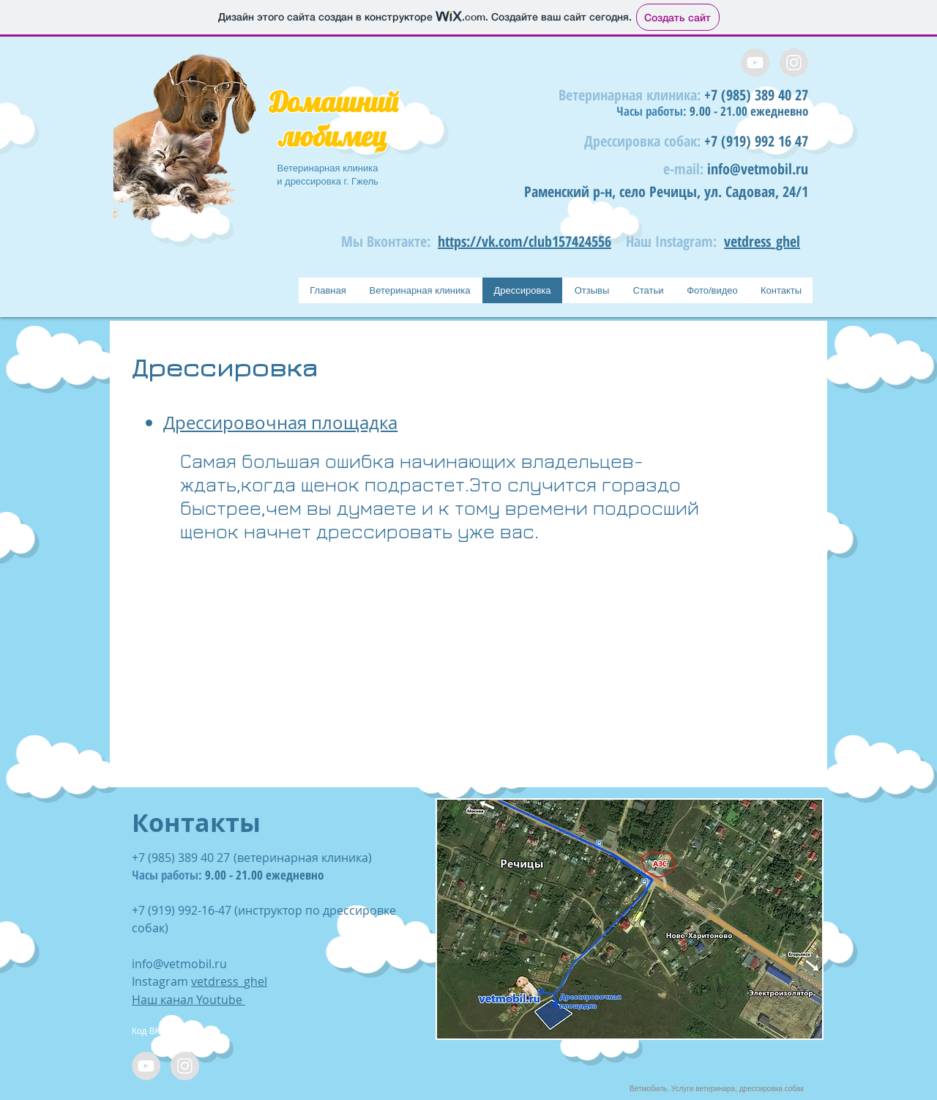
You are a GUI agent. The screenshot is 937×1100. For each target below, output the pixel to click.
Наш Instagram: (671, 241)
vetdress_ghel (762, 241)
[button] (630, 919)
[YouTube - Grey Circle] (755, 62)
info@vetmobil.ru (757, 169)
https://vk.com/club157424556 (524, 241)
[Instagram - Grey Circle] (794, 62)
